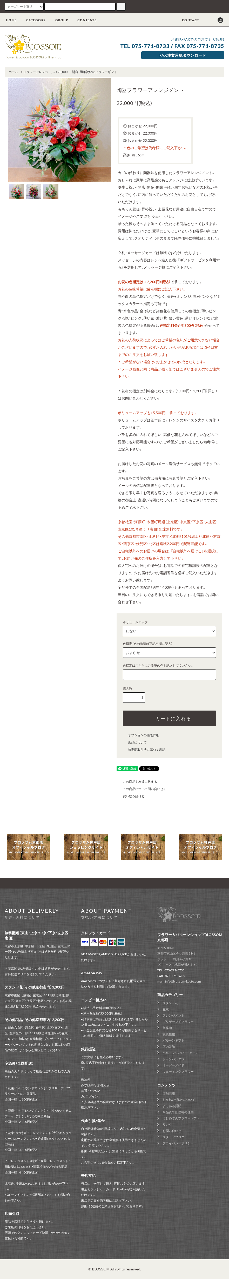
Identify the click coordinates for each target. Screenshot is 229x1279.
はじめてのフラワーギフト (181, 1118)
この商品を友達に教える (137, 782)
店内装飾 (169, 1047)
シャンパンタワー (175, 1059)
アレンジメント (173, 1015)
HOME (11, 20)
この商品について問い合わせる (141, 789)
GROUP (58, 20)
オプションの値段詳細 (140, 735)
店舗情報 (169, 1093)
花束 (166, 1009)
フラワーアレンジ (35, 72)
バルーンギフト (173, 1040)
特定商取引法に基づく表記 (143, 750)
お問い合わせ (172, 1131)
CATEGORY (33, 20)
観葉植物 (169, 1034)
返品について (134, 742)
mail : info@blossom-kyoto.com (179, 981)
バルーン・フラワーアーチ (180, 1053)
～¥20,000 (60, 72)
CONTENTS (84, 20)
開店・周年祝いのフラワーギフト (94, 72)
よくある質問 (172, 1106)
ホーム (13, 72)
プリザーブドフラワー (178, 1022)
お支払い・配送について (179, 1100)
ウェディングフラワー (178, 1071)
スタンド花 (170, 1003)
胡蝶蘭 (167, 1028)
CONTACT (186, 20)
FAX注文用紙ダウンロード (182, 55)
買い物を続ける (131, 796)
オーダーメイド (173, 1065)
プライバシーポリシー (178, 1143)
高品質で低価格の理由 (178, 1112)
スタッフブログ (173, 1137)
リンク (167, 1124)
